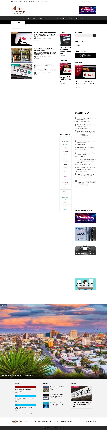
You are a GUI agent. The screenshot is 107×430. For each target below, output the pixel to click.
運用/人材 (85, 156)
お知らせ (70, 18)
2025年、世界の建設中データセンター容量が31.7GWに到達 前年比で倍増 (86, 168)
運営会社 (70, 421)
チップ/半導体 (65, 167)
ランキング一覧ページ (30, 413)
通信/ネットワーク (87, 121)
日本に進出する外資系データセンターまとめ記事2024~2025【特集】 (86, 141)
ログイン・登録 (60, 18)
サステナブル (65, 158)
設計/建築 (65, 191)
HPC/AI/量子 (86, 128)
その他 (65, 164)
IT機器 (65, 148)
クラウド (65, 154)
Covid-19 (65, 138)
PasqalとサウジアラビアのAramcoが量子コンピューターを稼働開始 (86, 125)
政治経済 (65, 179)
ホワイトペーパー (43, 18)
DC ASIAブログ (65, 141)
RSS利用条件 (37, 421)
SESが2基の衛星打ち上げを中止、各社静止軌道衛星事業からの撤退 (86, 119)
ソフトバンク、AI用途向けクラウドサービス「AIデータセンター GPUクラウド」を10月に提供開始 (86, 161)
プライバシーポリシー (46, 421)
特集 (34, 18)
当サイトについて (80, 18)
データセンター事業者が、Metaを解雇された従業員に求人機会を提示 (86, 153)
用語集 (52, 18)
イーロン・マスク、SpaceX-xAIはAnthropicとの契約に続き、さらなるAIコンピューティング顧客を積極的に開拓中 (86, 183)
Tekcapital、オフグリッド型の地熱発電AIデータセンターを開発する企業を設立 (86, 175)
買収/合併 (85, 149)
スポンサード (65, 161)
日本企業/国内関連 (87, 137)
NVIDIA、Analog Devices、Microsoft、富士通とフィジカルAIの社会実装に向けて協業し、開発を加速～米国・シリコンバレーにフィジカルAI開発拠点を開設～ (86, 133)
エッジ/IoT (65, 151)
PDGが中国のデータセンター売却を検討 (85, 147)
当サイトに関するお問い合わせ (59, 421)
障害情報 (65, 206)
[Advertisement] (52, 10)
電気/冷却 (65, 209)
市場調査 (85, 171)
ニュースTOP (26, 18)
